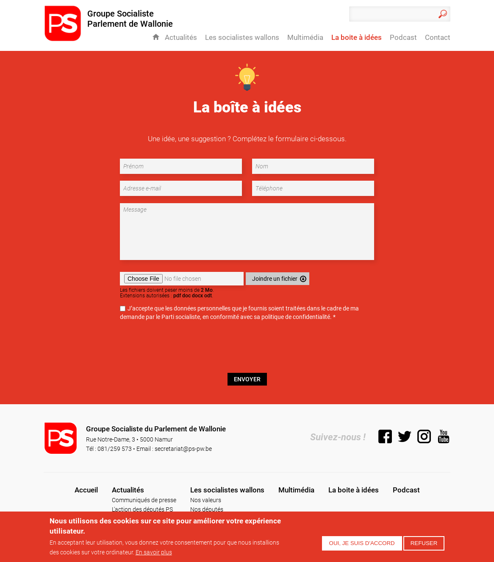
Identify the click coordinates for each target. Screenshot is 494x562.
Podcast (403, 37)
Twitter (404, 436)
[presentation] (247, 350)
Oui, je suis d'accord (362, 543)
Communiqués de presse (144, 500)
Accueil (156, 37)
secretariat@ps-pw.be (183, 449)
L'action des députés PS (142, 509)
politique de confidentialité (295, 317)
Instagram (424, 436)
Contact (437, 37)
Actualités (181, 37)
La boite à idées (356, 37)
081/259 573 (114, 449)
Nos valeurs (205, 500)
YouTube (443, 436)
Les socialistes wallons (242, 37)
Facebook (385, 436)
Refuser (424, 543)
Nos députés (206, 509)
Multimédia (305, 37)
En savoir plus (154, 552)
